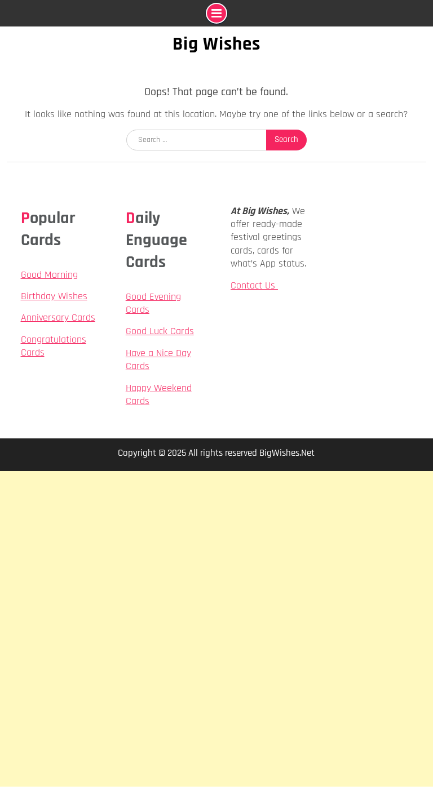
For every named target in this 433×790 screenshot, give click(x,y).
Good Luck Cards (160, 331)
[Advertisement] (216, 550)
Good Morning (49, 274)
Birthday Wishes (54, 296)
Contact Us (254, 285)
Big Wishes (216, 44)
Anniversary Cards (58, 317)
